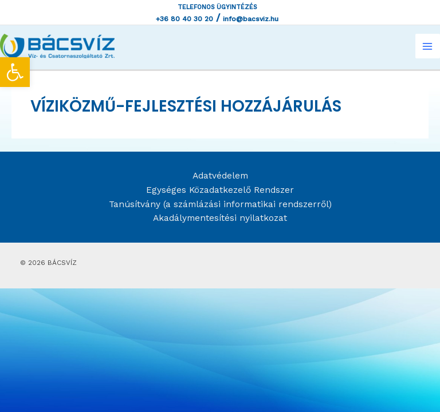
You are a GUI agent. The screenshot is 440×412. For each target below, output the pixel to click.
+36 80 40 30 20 (184, 19)
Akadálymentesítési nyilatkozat (220, 218)
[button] (15, 72)
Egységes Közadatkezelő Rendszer (220, 190)
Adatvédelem (220, 176)
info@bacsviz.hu (250, 19)
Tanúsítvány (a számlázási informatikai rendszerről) (220, 204)
